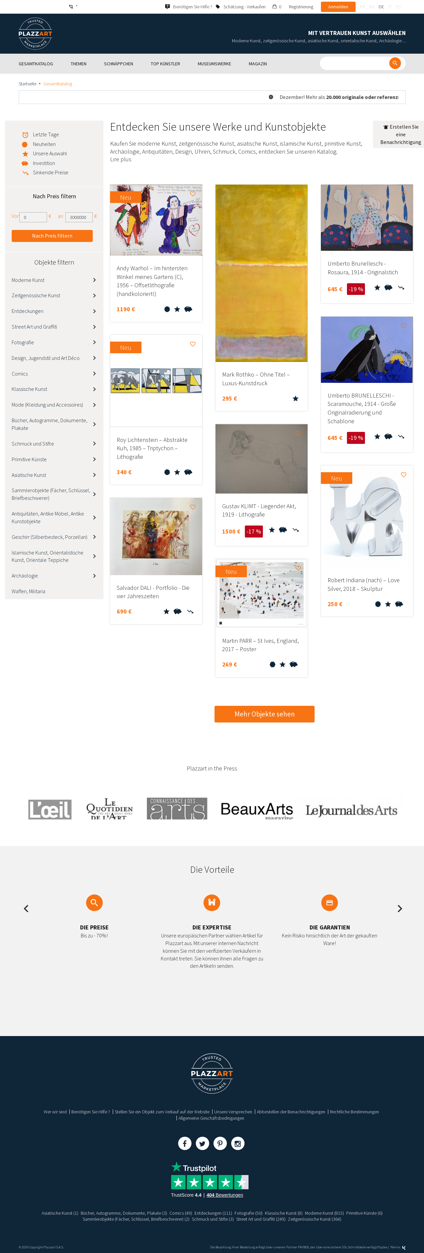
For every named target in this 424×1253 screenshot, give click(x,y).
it (390, 7)
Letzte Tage (46, 134)
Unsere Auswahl (50, 153)
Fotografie (23, 342)
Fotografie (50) (248, 1213)
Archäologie (25, 575)
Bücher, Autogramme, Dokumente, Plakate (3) (123, 1213)
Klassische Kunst (29, 389)
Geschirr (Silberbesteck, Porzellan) (49, 537)
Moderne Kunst (28, 280)
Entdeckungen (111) (213, 1213)
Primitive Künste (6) (364, 1213)
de (381, 7)
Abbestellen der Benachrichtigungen (291, 1112)
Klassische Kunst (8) (283, 1213)
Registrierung (301, 7)
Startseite (27, 84)
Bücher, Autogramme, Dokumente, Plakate (49, 424)
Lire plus (120, 159)
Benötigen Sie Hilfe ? (90, 1112)
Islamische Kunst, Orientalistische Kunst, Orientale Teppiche (47, 556)
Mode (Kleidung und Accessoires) (47, 404)
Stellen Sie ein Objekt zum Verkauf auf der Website (162, 1112)
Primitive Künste (29, 459)
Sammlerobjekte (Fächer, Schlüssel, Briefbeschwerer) (51, 494)
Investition (44, 163)
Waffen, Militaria (28, 591)
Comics (20, 373)
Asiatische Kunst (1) (59, 1213)
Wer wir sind (55, 1112)
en (371, 7)
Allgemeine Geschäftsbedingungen (211, 1118)
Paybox (382, 1247)
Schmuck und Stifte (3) (213, 1219)
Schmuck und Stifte (33, 443)
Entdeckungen (27, 311)
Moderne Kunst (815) (324, 1213)
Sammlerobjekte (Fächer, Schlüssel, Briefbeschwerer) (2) (136, 1219)
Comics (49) (180, 1213)
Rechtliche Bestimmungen (354, 1112)
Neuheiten (44, 144)
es (398, 7)
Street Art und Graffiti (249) (261, 1219)
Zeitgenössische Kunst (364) (315, 1219)
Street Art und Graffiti (34, 326)
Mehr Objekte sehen (265, 713)
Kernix (398, 1247)
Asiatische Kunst (29, 475)
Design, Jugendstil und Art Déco (46, 358)
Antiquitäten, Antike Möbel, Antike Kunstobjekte (48, 517)
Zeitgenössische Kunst (36, 295)
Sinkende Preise (50, 172)
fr (362, 7)
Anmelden (338, 7)
